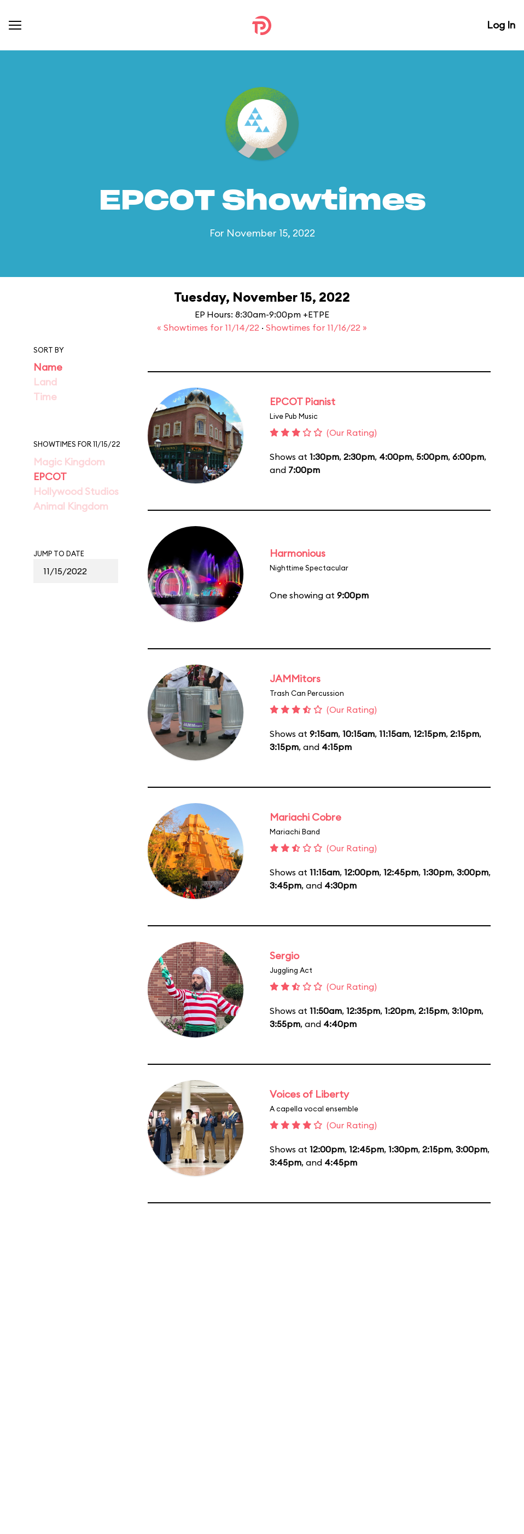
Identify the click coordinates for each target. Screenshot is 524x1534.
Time (45, 396)
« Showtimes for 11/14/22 (209, 327)
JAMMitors (295, 678)
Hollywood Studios (76, 491)
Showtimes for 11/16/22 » (316, 327)
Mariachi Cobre (305, 817)
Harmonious (297, 553)
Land (45, 382)
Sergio (284, 955)
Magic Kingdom (69, 461)
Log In (501, 25)
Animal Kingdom (70, 506)
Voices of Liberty (309, 1094)
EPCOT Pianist (302, 401)
